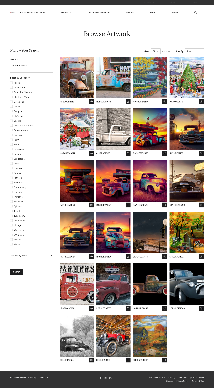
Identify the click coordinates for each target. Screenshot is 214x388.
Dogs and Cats (21, 130)
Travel (17, 211)
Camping (18, 111)
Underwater (19, 220)
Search (14, 59)
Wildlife (17, 239)
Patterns (18, 182)
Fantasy (18, 135)
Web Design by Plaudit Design (191, 377)
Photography (20, 187)
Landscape (19, 158)
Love (16, 163)
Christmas (19, 116)
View (146, 51)
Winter (17, 244)
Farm (16, 139)
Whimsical (19, 234)
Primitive (18, 196)
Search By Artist (19, 255)
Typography (19, 215)
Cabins (17, 106)
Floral (16, 144)
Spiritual (18, 206)
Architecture (20, 87)
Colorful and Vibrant (23, 125)
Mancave (18, 168)
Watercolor (19, 230)
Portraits (18, 192)
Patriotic (18, 177)
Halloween (19, 149)
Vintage (17, 225)
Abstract (18, 82)
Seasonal (18, 201)
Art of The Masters (23, 92)
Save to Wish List (91, 101)
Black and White (21, 97)
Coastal (17, 120)
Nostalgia (18, 173)
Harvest (18, 154)
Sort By (179, 51)
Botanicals (19, 101)
